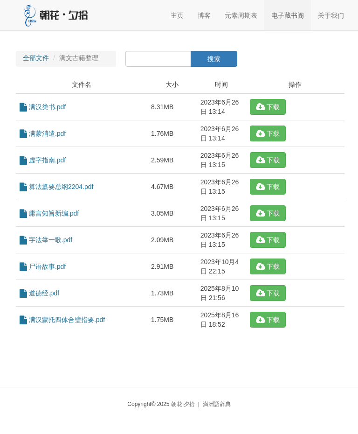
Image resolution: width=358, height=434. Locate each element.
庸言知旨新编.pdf (49, 213)
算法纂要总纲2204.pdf (56, 186)
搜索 (213, 59)
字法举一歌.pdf (46, 240)
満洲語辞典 (217, 404)
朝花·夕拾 (183, 404)
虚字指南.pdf (43, 160)
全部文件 (36, 58)
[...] (158, 59)
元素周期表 (241, 15)
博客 (204, 15)
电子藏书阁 (287, 15)
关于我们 (331, 15)
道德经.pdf (39, 293)
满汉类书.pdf (43, 107)
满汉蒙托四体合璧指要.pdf (62, 319)
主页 (177, 15)
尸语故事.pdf (43, 266)
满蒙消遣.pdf (43, 133)
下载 (268, 107)
